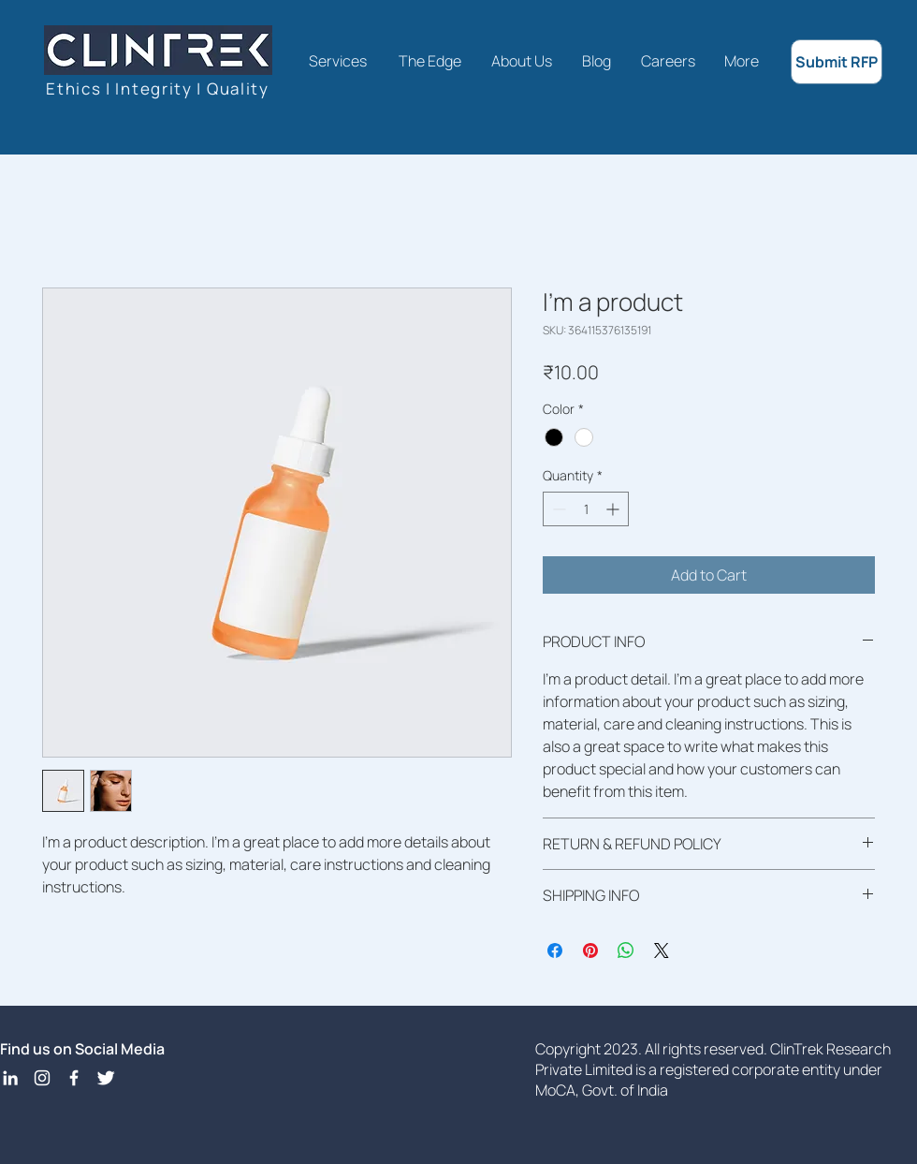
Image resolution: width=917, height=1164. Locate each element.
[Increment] (614, 509)
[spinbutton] (586, 509)
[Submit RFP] (836, 61)
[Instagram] (42, 1078)
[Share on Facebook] (555, 950)
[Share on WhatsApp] (626, 950)
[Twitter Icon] (105, 1078)
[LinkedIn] (10, 1078)
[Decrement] (557, 509)
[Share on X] (661, 950)
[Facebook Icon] (74, 1078)
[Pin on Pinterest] (590, 950)
